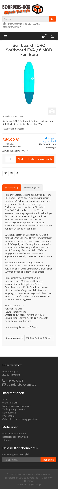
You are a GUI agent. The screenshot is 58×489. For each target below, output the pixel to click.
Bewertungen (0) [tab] (32, 187)
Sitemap (6, 440)
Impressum (8, 415)
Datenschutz (9, 412)
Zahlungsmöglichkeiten (14, 409)
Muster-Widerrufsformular (16, 405)
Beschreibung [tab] (11, 187)
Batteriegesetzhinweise (15, 436)
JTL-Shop (36, 484)
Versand (33, 477)
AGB (4, 399)
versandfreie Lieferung (11, 146)
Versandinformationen (14, 433)
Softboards (18, 128)
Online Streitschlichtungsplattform (20, 419)
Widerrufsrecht (10, 402)
